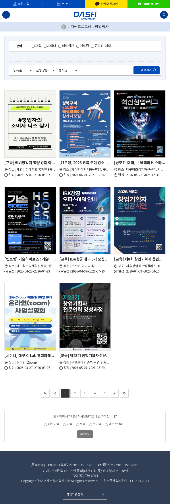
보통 (82, 424)
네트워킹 (68, 46)
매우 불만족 (116, 424)
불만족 (97, 424)
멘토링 (84, 46)
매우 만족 (53, 424)
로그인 (65, 4)
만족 (69, 424)
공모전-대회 (103, 46)
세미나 (51, 46)
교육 (38, 46)
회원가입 (23, 4)
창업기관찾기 (74, 494)
